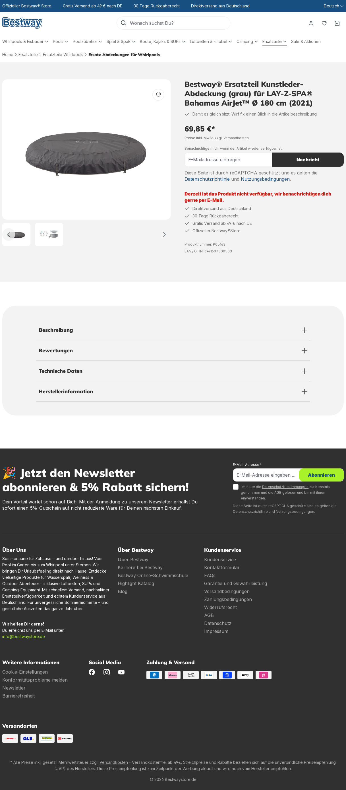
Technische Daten (60, 371)
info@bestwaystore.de (23, 636)
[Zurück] (8, 234)
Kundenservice (220, 559)
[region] (86, 162)
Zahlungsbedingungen (228, 599)
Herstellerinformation (66, 391)
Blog (122, 591)
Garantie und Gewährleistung (235, 583)
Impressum (216, 631)
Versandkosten (114, 762)
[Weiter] (164, 234)
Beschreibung (56, 330)
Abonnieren (321, 475)
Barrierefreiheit (18, 696)
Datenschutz (217, 623)
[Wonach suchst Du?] (180, 23)
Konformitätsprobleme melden (35, 680)
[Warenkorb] (337, 23)
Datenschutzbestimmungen (285, 487)
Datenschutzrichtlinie (207, 179)
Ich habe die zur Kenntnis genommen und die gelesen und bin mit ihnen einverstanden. (285, 492)
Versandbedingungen (227, 591)
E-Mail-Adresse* (247, 464)
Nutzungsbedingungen (265, 179)
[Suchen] (123, 23)
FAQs (210, 575)
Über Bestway (133, 559)
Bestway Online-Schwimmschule (153, 575)
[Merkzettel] (324, 23)
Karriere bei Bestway (140, 567)
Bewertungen (56, 350)
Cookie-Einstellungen (25, 672)
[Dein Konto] (311, 23)
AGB (277, 492)
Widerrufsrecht (220, 607)
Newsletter (14, 688)
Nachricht (308, 159)
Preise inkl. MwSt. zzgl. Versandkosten (217, 138)
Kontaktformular (222, 567)
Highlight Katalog (136, 583)
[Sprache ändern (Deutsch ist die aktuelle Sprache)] (334, 6)
